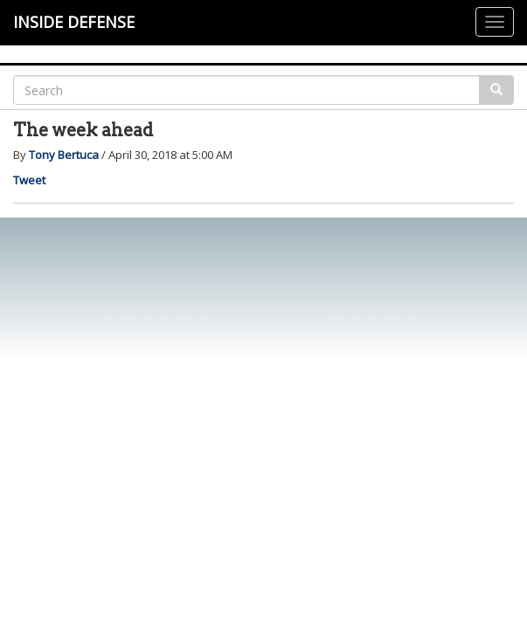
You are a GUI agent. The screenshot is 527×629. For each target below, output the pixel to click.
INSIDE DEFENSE (74, 21)
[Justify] (494, 22)
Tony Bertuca (64, 154)
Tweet (29, 180)
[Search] (246, 90)
